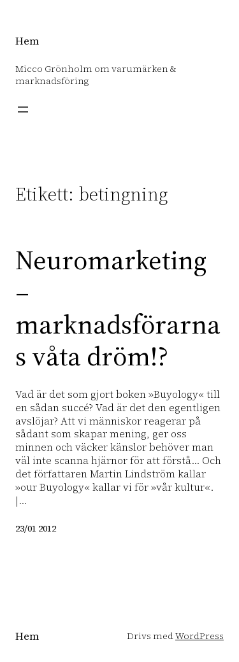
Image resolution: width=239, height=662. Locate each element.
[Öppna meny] (23, 109)
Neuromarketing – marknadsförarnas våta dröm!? (118, 308)
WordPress (199, 636)
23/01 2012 (35, 528)
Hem (27, 41)
